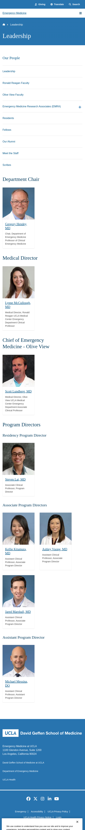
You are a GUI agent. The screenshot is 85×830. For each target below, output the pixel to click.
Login (58, 817)
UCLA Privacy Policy (58, 811)
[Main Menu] (80, 13)
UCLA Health (9, 779)
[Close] (77, 825)
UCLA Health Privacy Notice (37, 817)
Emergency (20, 811)
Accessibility (37, 811)
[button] (57, 4)
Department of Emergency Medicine (20, 771)
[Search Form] (74, 4)
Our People (11, 58)
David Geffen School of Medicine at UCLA (23, 762)
